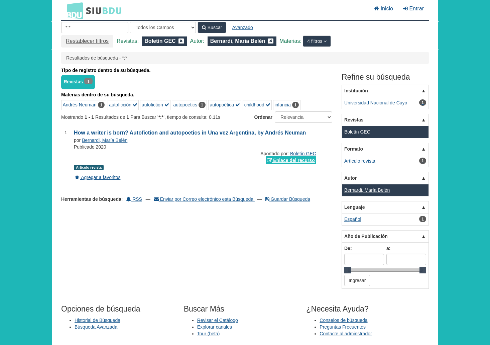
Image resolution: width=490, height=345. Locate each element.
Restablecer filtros (87, 41)
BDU (73, 10)
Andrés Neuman (80, 104)
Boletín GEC (303, 153)
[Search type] (163, 27)
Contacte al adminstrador (346, 333)
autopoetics (185, 104)
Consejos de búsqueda (343, 320)
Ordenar (263, 117)
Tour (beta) (208, 333)
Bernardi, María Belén (104, 140)
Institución (356, 90)
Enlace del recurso (291, 160)
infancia (282, 104)
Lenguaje (354, 207)
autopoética (225, 104)
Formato (353, 149)
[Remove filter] (181, 41)
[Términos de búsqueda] (94, 27)
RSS (134, 199)
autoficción (123, 104)
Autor (350, 178)
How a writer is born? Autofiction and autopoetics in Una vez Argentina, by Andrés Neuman (190, 133)
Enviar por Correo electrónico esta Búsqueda (204, 199)
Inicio (383, 8)
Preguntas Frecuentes (343, 327)
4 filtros (315, 41)
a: (388, 248)
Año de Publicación (366, 236)
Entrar (413, 8)
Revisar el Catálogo (217, 320)
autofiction (155, 104)
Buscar (212, 27)
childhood (257, 104)
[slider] (347, 270)
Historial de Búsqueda (97, 320)
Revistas (73, 81)
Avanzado (242, 27)
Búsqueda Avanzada (96, 327)
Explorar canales (214, 327)
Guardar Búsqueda (287, 199)
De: (348, 248)
